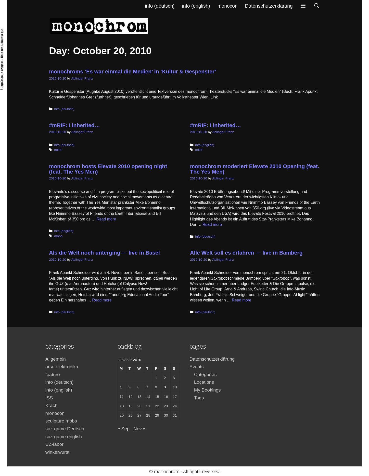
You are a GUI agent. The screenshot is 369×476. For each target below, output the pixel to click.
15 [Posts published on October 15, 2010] (157, 396)
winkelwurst (57, 452)
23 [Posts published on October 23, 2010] (166, 406)
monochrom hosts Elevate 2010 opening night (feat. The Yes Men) (108, 169)
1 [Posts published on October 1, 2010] (156, 378)
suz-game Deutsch (64, 428)
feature (52, 374)
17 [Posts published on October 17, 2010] (175, 396)
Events (197, 366)
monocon (227, 6)
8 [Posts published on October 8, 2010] (156, 387)
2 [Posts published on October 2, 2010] (165, 378)
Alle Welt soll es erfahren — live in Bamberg (246, 253)
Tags (199, 397)
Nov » (139, 428)
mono (58, 236)
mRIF (58, 150)
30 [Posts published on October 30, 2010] (166, 415)
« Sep (123, 428)
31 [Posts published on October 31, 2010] (175, 415)
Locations (204, 382)
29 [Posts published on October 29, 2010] (157, 415)
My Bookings (207, 390)
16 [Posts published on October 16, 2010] (166, 396)
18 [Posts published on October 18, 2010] (122, 406)
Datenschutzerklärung (269, 6)
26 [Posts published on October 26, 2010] (130, 415)
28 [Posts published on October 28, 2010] (148, 415)
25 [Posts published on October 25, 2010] (122, 415)
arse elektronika (61, 366)
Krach (51, 405)
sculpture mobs (61, 420)
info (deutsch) (160, 6)
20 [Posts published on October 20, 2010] (139, 406)
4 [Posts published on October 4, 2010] (121, 387)
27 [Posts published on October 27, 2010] (139, 415)
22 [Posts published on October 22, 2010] (157, 406)
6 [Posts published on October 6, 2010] (138, 387)
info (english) (196, 6)
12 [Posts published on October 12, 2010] (130, 396)
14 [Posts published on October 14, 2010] (148, 396)
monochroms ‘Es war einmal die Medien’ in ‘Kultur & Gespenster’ (132, 71)
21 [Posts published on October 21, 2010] (148, 406)
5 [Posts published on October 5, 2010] (129, 387)
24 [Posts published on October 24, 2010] (175, 406)
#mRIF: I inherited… (74, 125)
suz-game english (63, 436)
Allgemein (55, 359)
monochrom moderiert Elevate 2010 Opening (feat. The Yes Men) (254, 169)
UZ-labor (54, 444)
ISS (49, 397)
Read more (106, 219)
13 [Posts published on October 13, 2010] (139, 396)
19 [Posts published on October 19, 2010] (130, 406)
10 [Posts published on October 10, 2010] (175, 387)
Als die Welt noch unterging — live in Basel (104, 253)
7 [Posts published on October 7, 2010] (147, 387)
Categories (205, 374)
